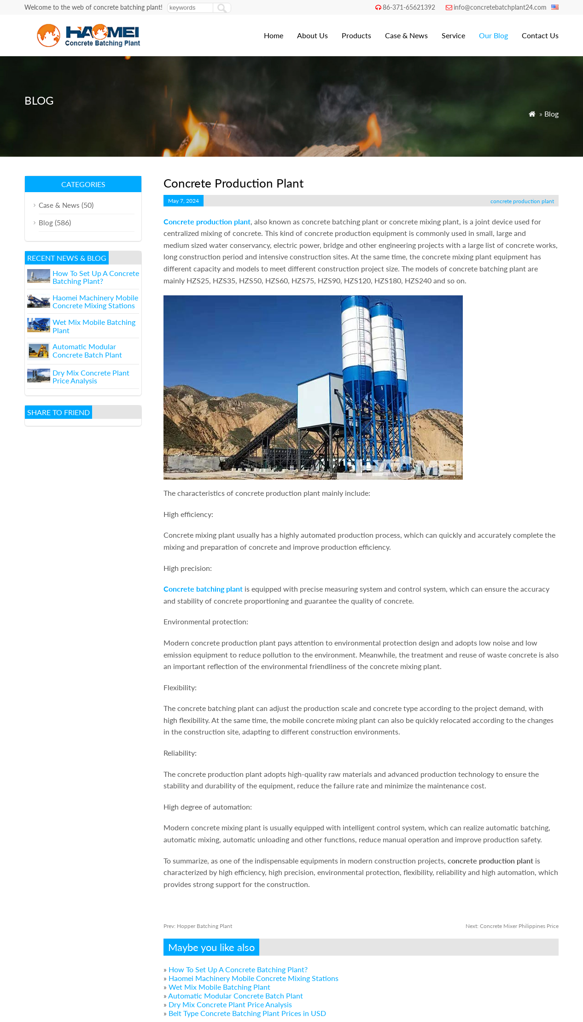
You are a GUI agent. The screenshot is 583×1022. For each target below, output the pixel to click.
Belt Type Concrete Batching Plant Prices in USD (247, 1013)
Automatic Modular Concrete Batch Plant (235, 995)
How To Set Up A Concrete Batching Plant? (238, 969)
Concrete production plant (207, 221)
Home (273, 35)
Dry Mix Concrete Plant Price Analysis (230, 1004)
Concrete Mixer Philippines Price (512, 925)
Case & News (406, 35)
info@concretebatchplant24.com (500, 7)
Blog (551, 113)
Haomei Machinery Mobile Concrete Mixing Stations (253, 978)
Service (453, 35)
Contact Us (540, 35)
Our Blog (493, 35)
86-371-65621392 (409, 7)
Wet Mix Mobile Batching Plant (219, 986)
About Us (312, 35)
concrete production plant (522, 201)
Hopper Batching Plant (197, 925)
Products (356, 35)
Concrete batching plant (203, 588)
